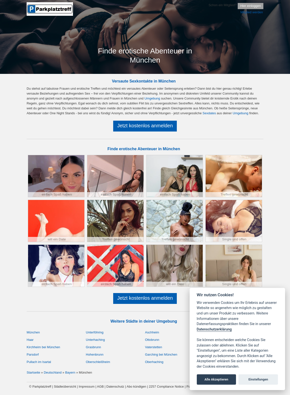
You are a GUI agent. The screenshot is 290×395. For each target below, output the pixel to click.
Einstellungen (258, 379)
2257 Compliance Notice (166, 386)
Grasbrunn (93, 347)
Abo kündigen (136, 386)
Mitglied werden (251, 12)
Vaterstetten (153, 347)
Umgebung (152, 98)
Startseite (33, 372)
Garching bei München (161, 354)
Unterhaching (95, 340)
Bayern (70, 372)
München (33, 332)
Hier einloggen (250, 6)
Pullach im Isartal (39, 362)
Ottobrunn (152, 340)
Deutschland (52, 372)
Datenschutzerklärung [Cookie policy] (214, 329)
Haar (30, 340)
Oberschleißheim (98, 362)
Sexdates (209, 113)
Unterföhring (95, 332)
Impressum (86, 386)
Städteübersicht (65, 386)
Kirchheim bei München (43, 347)
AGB (100, 386)
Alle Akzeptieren (216, 379)
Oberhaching (154, 362)
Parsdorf (33, 354)
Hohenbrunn (95, 354)
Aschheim (152, 332)
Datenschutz (115, 386)
